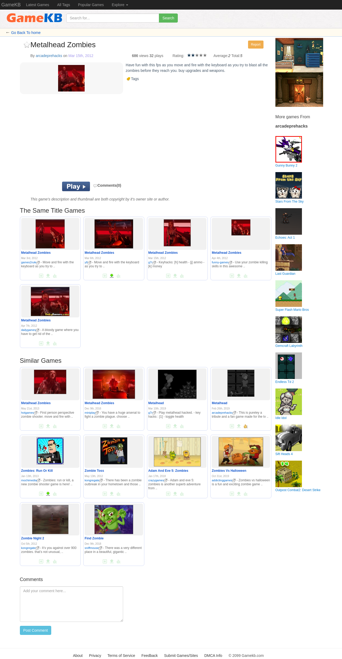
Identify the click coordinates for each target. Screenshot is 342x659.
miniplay (92, 412)
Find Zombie (94, 538)
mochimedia (30, 480)
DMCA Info (213, 655)
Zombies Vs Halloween (229, 471)
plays (159, 56)
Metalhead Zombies (36, 253)
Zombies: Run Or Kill (37, 471)
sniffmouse (93, 547)
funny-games (222, 262)
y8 (88, 262)
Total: (235, 56)
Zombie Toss (94, 471)
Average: (221, 56)
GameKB (11, 4)
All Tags (63, 5)
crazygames (157, 480)
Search (168, 18)
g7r (152, 262)
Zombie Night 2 (32, 538)
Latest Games (37, 5)
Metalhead (156, 403)
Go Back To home (26, 32)
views (143, 56)
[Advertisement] (85, 139)
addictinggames (224, 480)
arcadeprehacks (49, 56)
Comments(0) (107, 185)
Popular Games (91, 5)
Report (256, 44)
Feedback (149, 655)
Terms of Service (121, 655)
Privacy (95, 655)
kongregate (94, 480)
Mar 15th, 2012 (80, 56)
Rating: (178, 56)
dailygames (30, 329)
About (78, 655)
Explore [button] (120, 5)
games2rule (30, 262)
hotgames (29, 412)
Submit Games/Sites (181, 655)
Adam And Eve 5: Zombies (168, 471)
